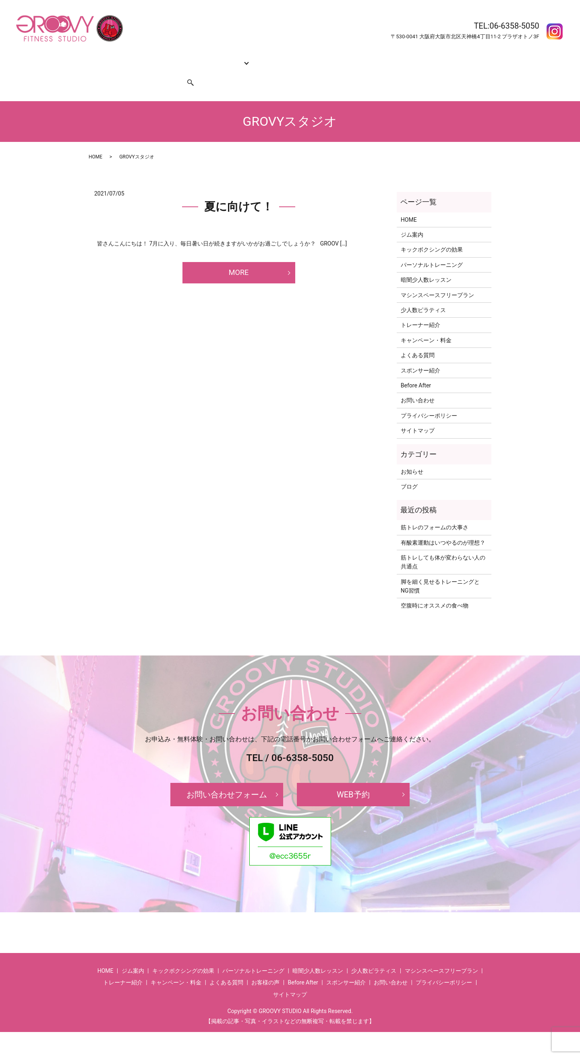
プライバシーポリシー (429, 400)
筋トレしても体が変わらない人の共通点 (443, 546)
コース (221, 58)
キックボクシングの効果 (175, 58)
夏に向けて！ (238, 191)
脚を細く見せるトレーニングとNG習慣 (440, 570)
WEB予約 (353, 779)
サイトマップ (418, 415)
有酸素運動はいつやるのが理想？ (443, 527)
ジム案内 (126, 58)
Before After (402, 58)
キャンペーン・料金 (313, 58)
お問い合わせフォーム (226, 779)
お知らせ (412, 456)
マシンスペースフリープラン (437, 280)
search (185, 71)
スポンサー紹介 (152, 71)
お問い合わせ (109, 71)
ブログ (409, 471)
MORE (239, 257)
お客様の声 (438, 58)
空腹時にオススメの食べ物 (434, 590)
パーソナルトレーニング (432, 249)
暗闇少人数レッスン (426, 264)
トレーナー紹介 (262, 58)
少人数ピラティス (423, 294)
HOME (100, 58)
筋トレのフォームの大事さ (434, 512)
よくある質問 (363, 58)
